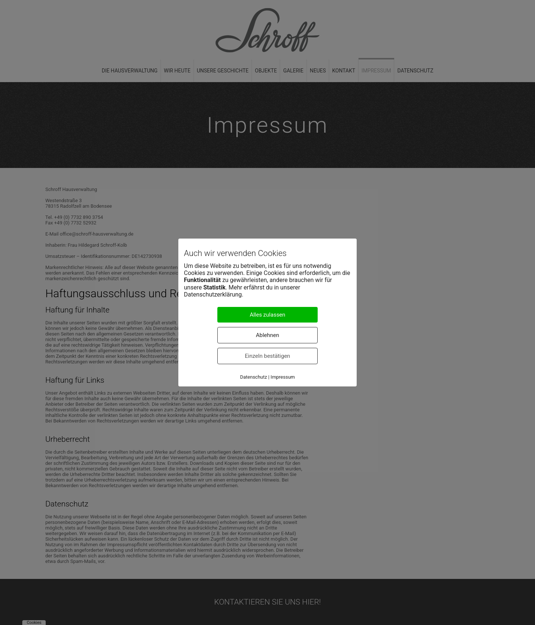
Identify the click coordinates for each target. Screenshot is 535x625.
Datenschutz (253, 377)
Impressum (282, 377)
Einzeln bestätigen (267, 356)
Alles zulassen (267, 314)
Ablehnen (267, 335)
